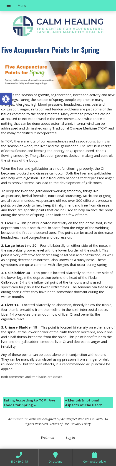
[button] (6, 99)
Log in (70, 437)
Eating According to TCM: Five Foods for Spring (29, 402)
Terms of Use (59, 423)
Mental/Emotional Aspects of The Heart (83, 402)
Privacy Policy (81, 423)
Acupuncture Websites (24, 419)
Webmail (47, 437)
